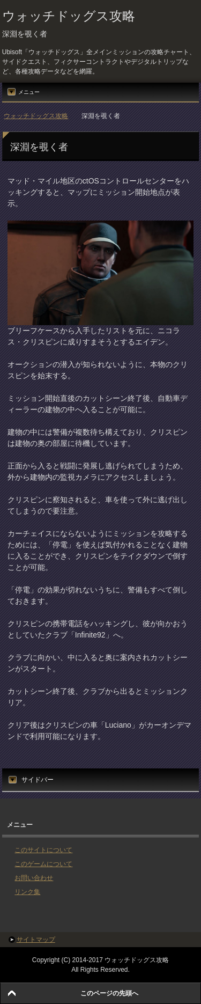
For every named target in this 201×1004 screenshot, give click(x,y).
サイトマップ (36, 939)
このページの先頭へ (109, 993)
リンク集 (27, 892)
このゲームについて (43, 864)
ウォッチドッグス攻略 (68, 16)
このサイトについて (43, 850)
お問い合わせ (33, 878)
